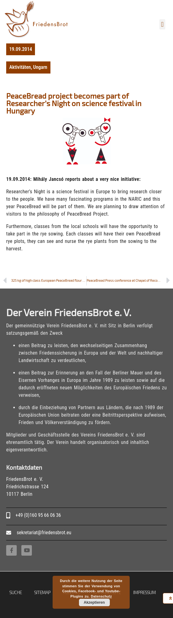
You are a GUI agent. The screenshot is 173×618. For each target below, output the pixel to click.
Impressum (144, 592)
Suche (15, 592)
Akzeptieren (94, 602)
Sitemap (42, 592)
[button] (162, 24)
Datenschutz (101, 596)
